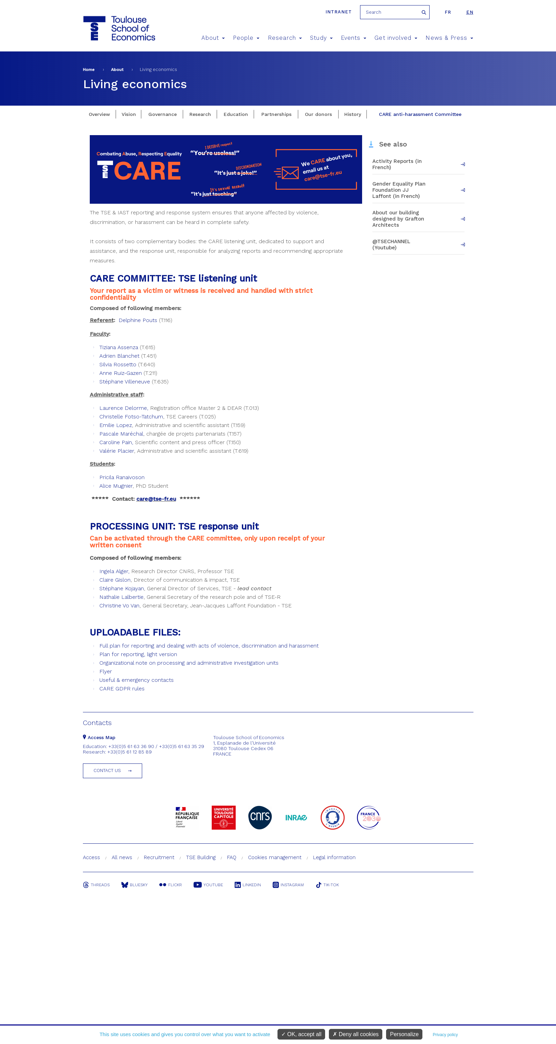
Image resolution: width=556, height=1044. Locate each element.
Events (354, 38)
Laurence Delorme (123, 408)
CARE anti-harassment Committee (420, 114)
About (213, 38)
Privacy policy (445, 1034)
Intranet (338, 11)
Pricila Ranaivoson (122, 477)
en (469, 12)
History (352, 114)
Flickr (170, 884)
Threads (96, 885)
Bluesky (134, 885)
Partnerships (276, 114)
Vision (129, 114)
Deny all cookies (356, 1034)
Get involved (395, 38)
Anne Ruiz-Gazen (120, 373)
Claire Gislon (115, 580)
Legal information (334, 857)
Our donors (318, 114)
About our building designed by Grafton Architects (398, 219)
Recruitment (159, 857)
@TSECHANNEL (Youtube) (391, 244)
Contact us (107, 770)
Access (91, 857)
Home (89, 69)
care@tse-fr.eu (156, 499)
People (246, 38)
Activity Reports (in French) (397, 164)
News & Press (449, 38)
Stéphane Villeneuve (124, 381)
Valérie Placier (116, 451)
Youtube (208, 885)
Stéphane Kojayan (121, 588)
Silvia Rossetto (117, 364)
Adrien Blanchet (119, 356)
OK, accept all (301, 1034)
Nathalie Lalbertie (121, 597)
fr (448, 12)
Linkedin (248, 885)
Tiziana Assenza (118, 347)
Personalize (404, 1034)
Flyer (105, 671)
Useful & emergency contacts (136, 680)
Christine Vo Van (119, 605)
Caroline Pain (115, 442)
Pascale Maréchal (121, 433)
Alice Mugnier (116, 486)
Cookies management (274, 857)
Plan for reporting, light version (138, 654)
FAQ (231, 857)
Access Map (99, 737)
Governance (162, 114)
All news (122, 857)
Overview (99, 114)
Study (321, 38)
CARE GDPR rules (122, 688)
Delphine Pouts (138, 320)
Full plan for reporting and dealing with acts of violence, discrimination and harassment (209, 645)
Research (285, 38)
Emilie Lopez (115, 425)
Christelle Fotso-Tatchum (131, 416)
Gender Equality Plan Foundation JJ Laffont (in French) (398, 190)
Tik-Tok (327, 885)
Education (236, 114)
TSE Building (200, 857)
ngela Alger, (115, 571)
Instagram (288, 885)
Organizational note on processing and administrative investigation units (189, 663)
